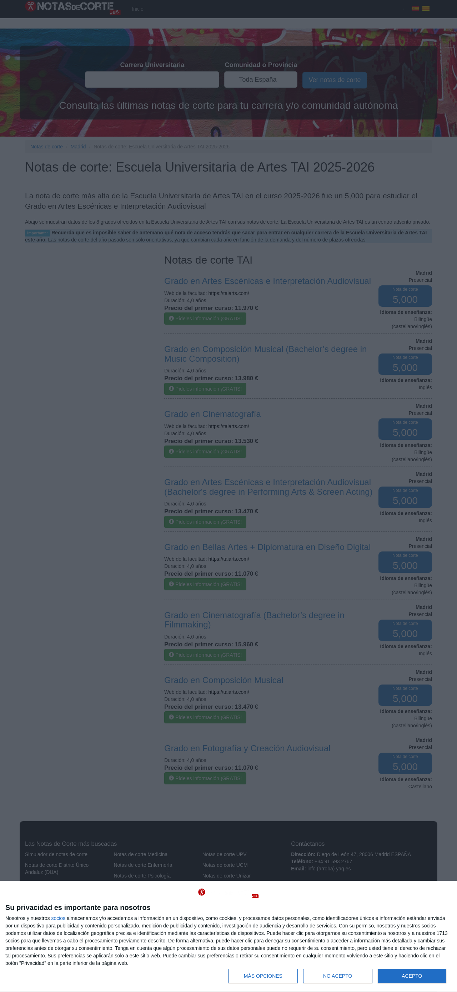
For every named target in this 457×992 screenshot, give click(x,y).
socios (58, 918)
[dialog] (228, 936)
